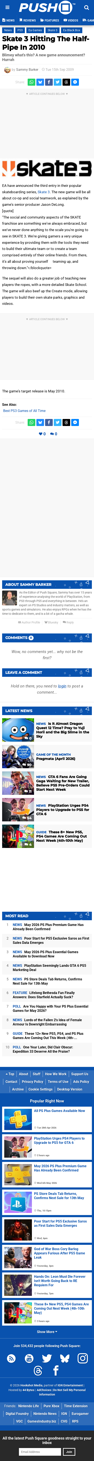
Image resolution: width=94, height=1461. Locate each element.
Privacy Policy (32, 1082)
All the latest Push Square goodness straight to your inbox (47, 1440)
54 (26, 818)
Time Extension (76, 1406)
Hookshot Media (31, 1385)
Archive (18, 1089)
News (8, 30)
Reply (68, 622)
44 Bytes (28, 1390)
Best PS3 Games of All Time (24, 411)
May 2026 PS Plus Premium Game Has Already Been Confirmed (48, 927)
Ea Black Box (71, 30)
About (23, 1074)
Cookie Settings (40, 1089)
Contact (11, 1082)
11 (27, 791)
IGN (64, 1414)
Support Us (79, 1074)
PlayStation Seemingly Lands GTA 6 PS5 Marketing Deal (49, 968)
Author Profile (29, 622)
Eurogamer (80, 1414)
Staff (36, 1074)
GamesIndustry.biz (41, 1421)
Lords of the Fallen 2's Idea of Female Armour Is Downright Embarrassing (47, 1022)
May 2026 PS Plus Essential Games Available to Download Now (45, 954)
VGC (19, 1421)
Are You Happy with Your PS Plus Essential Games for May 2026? (50, 1008)
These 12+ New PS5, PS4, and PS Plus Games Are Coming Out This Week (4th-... (48, 1036)
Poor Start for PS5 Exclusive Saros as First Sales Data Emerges (51, 940)
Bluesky (51, 622)
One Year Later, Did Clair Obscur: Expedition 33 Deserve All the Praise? (43, 1049)
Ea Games (35, 30)
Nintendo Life (28, 1406)
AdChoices (43, 1390)
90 (26, 765)
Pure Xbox (51, 1406)
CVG (64, 1421)
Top (10, 1074)
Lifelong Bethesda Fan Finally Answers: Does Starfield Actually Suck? (44, 995)
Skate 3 (52, 30)
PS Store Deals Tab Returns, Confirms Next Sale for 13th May (47, 981)
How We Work (56, 1074)
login (62, 686)
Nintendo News (45, 1414)
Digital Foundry (17, 1414)
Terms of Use (58, 1082)
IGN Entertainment (70, 1385)
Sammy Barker (27, 70)
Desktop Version (69, 1089)
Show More (47, 1332)
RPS (75, 1421)
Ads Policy (81, 1082)
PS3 (20, 30)
